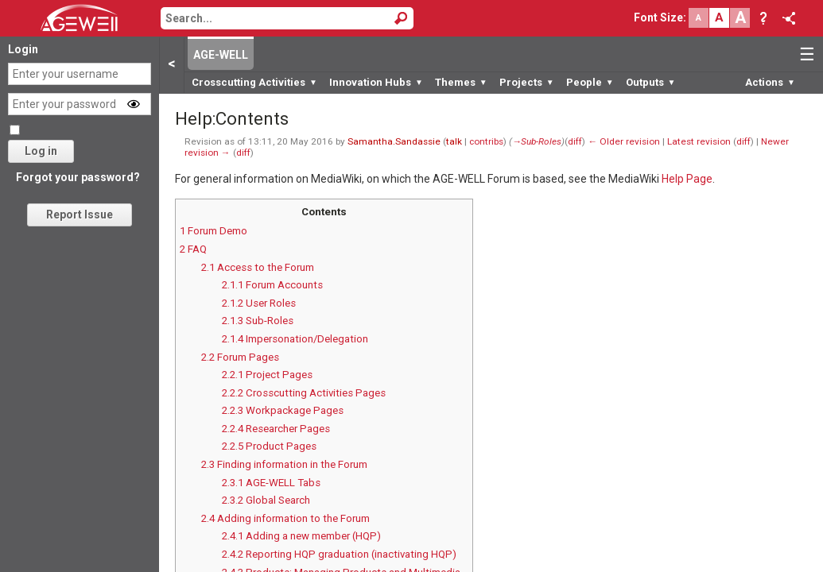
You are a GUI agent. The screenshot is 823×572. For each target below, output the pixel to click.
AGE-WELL (220, 54)
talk (454, 141)
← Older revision (624, 141)
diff (575, 141)
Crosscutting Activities (254, 82)
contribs (486, 141)
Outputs (651, 82)
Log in (41, 151)
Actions (770, 82)
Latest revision (699, 141)
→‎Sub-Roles (537, 141)
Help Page (687, 178)
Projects (526, 82)
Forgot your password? (78, 177)
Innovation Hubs (376, 82)
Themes (461, 82)
